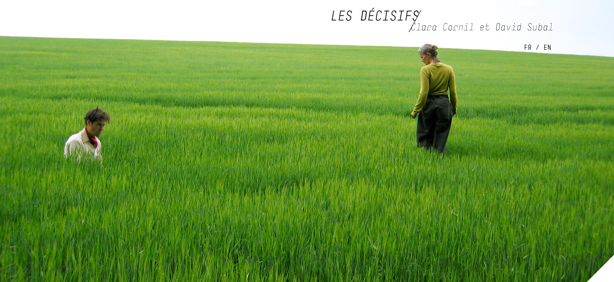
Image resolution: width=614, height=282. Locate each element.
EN (547, 47)
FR (528, 47)
